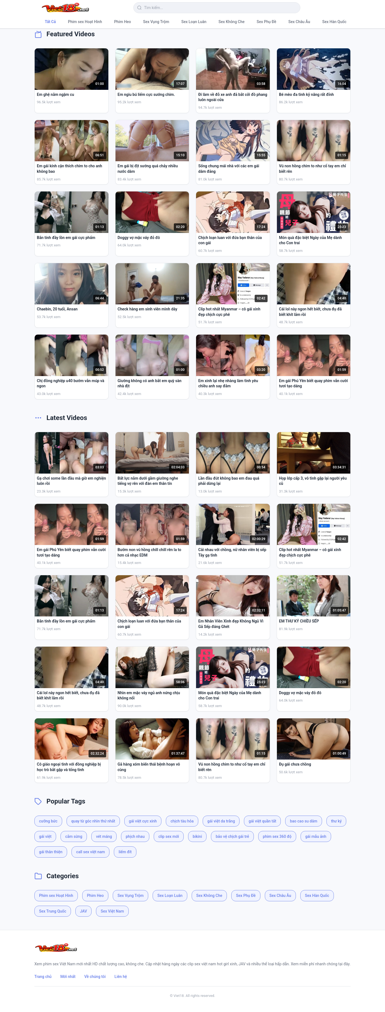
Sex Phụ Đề (266, 22)
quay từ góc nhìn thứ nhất (93, 821)
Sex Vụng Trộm (156, 22)
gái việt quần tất (262, 821)
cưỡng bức (48, 821)
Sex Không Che (232, 22)
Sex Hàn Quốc (334, 22)
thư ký (336, 821)
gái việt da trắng (221, 821)
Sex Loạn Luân (193, 22)
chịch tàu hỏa (182, 821)
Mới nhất (67, 976)
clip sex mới (168, 836)
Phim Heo (122, 22)
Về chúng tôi (95, 976)
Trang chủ (42, 976)
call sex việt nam (90, 852)
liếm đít (125, 852)
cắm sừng (73, 836)
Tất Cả (50, 22)
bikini (197, 836)
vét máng (104, 836)
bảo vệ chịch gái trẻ (232, 836)
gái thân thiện (50, 852)
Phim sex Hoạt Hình (85, 22)
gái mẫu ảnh (315, 836)
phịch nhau (135, 836)
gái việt (45, 836)
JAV (83, 911)
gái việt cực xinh (143, 821)
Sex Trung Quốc (52, 911)
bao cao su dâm (303, 821)
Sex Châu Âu (299, 22)
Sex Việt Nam (112, 911)
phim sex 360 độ (277, 836)
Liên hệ (120, 976)
